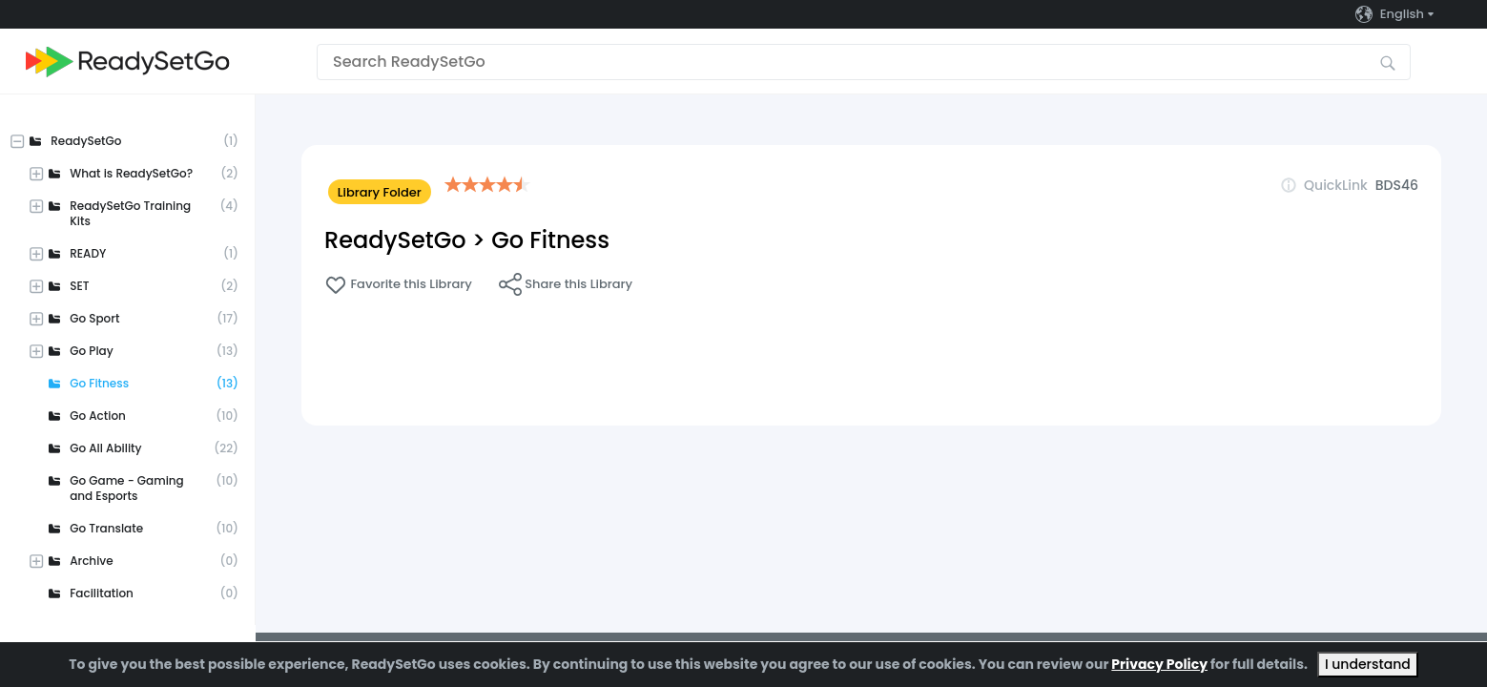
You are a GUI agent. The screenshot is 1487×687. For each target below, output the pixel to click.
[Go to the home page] (128, 61)
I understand (1368, 664)
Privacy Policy (1159, 664)
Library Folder (380, 192)
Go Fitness (550, 240)
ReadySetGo (395, 240)
